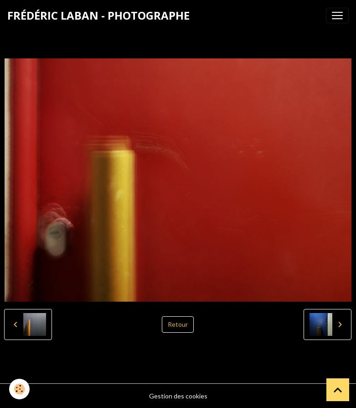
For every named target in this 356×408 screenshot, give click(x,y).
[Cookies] (19, 389)
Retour (178, 324)
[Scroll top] (337, 389)
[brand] (98, 15)
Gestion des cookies (178, 396)
